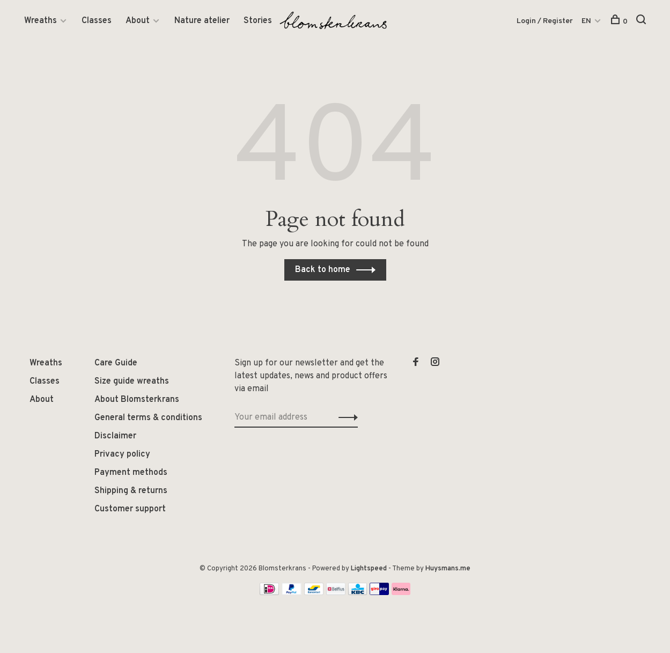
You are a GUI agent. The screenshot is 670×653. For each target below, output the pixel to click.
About (138, 21)
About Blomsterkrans (136, 399)
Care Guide (115, 363)
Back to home (322, 270)
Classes (97, 21)
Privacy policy (122, 454)
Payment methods (130, 472)
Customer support (130, 509)
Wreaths (40, 21)
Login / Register (545, 21)
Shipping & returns (130, 491)
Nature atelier (202, 21)
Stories (258, 21)
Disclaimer (115, 436)
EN (586, 21)
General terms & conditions (148, 418)
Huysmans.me (447, 568)
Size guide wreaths (131, 381)
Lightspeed (369, 568)
